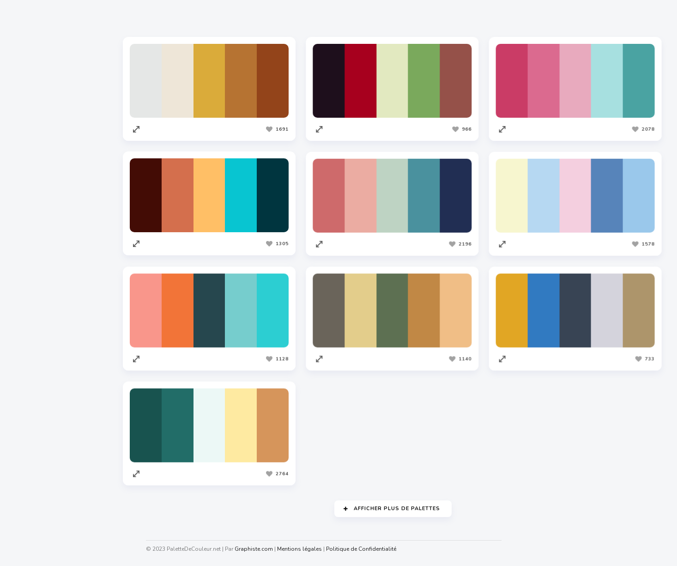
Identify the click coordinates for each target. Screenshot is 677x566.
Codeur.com (32, 401)
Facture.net (32, 453)
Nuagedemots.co (40, 543)
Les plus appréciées (196, 18)
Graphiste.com (36, 383)
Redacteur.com (37, 418)
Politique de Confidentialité (363, 549)
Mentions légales (301, 549)
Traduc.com (32, 436)
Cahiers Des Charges (46, 526)
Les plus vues (268, 18)
